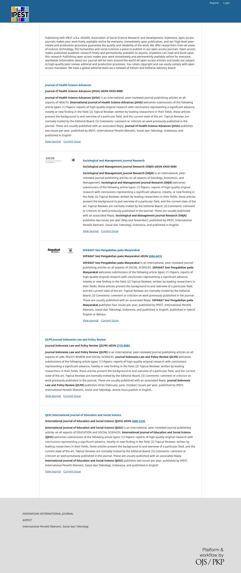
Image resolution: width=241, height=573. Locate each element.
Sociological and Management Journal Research (114, 160)
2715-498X (123, 345)
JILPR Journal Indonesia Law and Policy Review (75, 339)
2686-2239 (139, 421)
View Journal (53, 141)
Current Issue (72, 141)
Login (226, 3)
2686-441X (155, 256)
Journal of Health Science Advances (68, 85)
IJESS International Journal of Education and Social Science (83, 415)
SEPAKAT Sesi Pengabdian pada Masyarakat (111, 250)
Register (214, 3)
